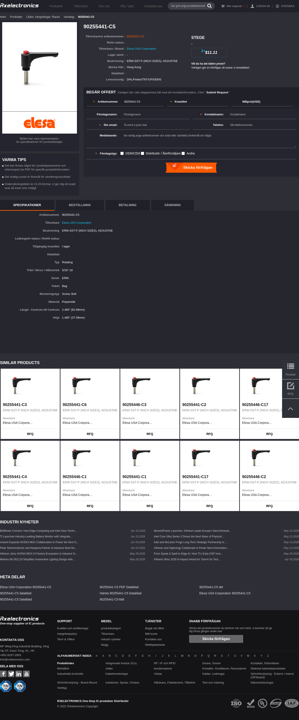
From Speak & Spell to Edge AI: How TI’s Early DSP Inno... (188, 553)
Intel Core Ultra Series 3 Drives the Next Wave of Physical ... (189, 536)
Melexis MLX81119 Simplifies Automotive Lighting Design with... (37, 559)
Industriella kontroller (70, 673)
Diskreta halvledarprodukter (268, 668)
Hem (3, 16)
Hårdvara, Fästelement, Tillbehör (174, 682)
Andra (190, 153)
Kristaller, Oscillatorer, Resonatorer (224, 668)
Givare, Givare (211, 663)
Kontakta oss (153, 6)
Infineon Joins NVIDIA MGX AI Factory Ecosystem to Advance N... (38, 553)
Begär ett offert (154, 628)
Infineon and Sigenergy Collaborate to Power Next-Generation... (191, 548)
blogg (104, 644)
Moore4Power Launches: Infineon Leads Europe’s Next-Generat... (192, 530)
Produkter (56, 6)
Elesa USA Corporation (141, 48)
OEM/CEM (132, 153)
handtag (69, 16)
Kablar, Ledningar (213, 673)
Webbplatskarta (155, 644)
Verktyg (62, 687)
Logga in (263, 6)
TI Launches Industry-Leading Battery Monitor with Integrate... (36, 536)
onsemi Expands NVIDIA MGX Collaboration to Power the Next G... (39, 542)
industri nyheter (111, 639)
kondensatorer (163, 668)
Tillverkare (81, 6)
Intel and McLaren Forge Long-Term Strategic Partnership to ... (190, 542)
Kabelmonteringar (117, 673)
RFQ (30, 434)
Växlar (158, 673)
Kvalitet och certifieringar (72, 628)
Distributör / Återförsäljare (163, 153)
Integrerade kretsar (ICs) (121, 663)
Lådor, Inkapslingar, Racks (43, 16)
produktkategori (111, 628)
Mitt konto (151, 633)
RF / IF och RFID (164, 663)
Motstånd (63, 668)
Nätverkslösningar (262, 682)
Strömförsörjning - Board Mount (77, 682)
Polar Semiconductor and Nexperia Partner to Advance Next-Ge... (38, 548)
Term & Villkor (66, 639)
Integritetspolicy (67, 633)
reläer (109, 668)
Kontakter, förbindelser (265, 663)
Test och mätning (213, 682)
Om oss (104, 6)
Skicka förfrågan (216, 639)
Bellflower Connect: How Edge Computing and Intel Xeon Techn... (38, 530)
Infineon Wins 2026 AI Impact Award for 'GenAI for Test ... (187, 559)
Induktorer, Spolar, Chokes (122, 682)
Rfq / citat (126, 6)
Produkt (290, 374)
